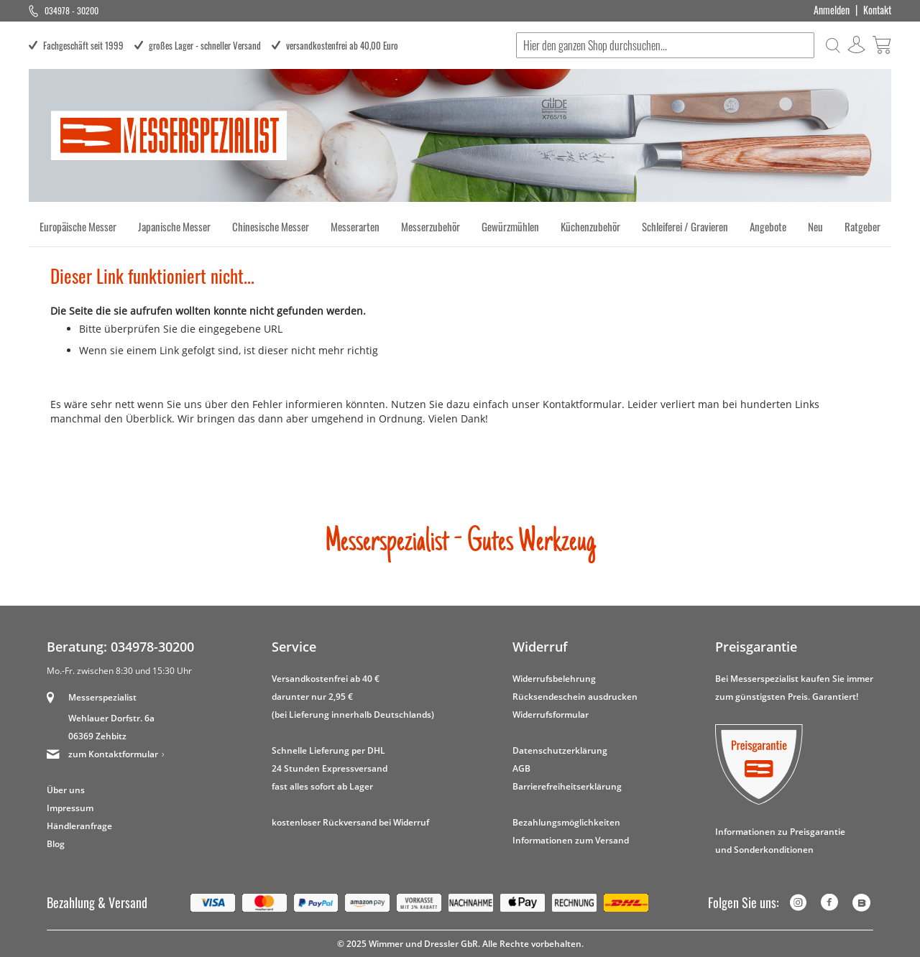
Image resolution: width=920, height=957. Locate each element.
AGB (521, 768)
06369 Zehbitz (97, 736)
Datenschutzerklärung (559, 750)
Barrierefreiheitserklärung (567, 786)
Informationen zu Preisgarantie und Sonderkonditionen (780, 841)
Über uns (66, 790)
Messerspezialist (102, 697)
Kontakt (877, 10)
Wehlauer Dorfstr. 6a (111, 718)
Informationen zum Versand (570, 840)
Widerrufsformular (550, 714)
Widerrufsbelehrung (554, 678)
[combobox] (665, 45)
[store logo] (169, 135)
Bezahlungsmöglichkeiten (566, 822)
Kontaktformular (582, 404)
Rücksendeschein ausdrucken (575, 696)
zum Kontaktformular (113, 754)
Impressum (70, 808)
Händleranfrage (79, 826)
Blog (56, 844)
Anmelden (832, 10)
